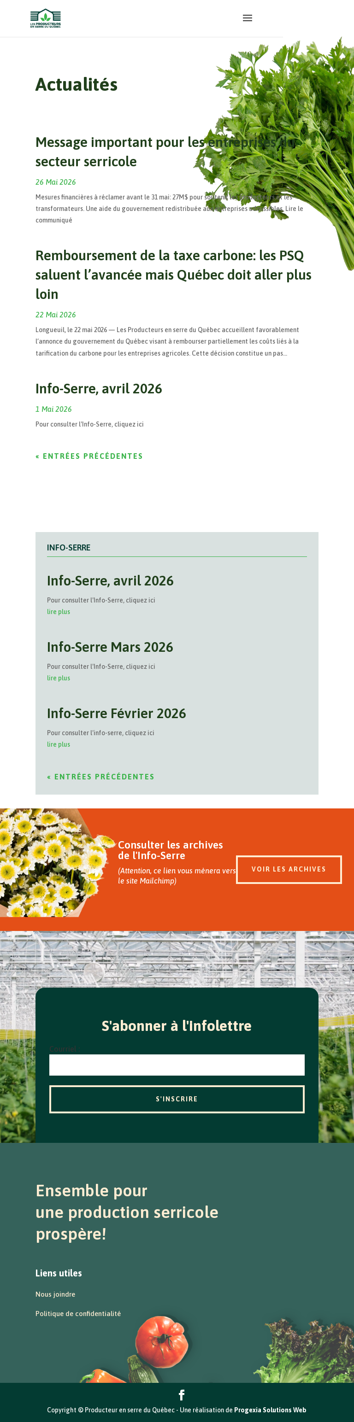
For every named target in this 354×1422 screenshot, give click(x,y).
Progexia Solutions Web (270, 1410)
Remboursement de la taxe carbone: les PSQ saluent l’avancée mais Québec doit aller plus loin (173, 274)
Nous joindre (55, 1294)
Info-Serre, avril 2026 (98, 388)
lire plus (58, 611)
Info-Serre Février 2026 (116, 713)
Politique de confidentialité (78, 1313)
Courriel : (64, 1049)
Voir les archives (289, 869)
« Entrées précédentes (89, 456)
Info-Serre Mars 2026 (110, 647)
